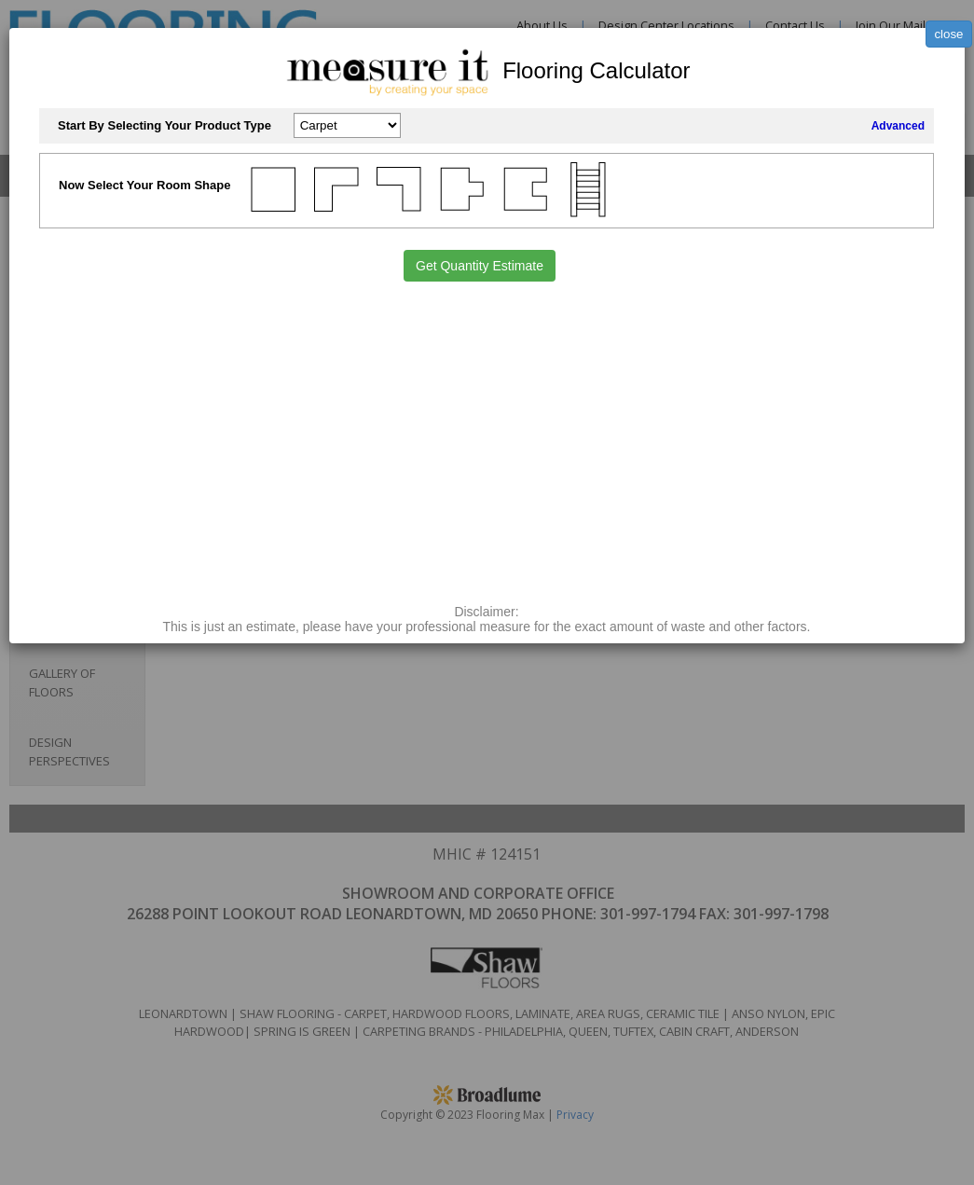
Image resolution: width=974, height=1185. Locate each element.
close (948, 34)
